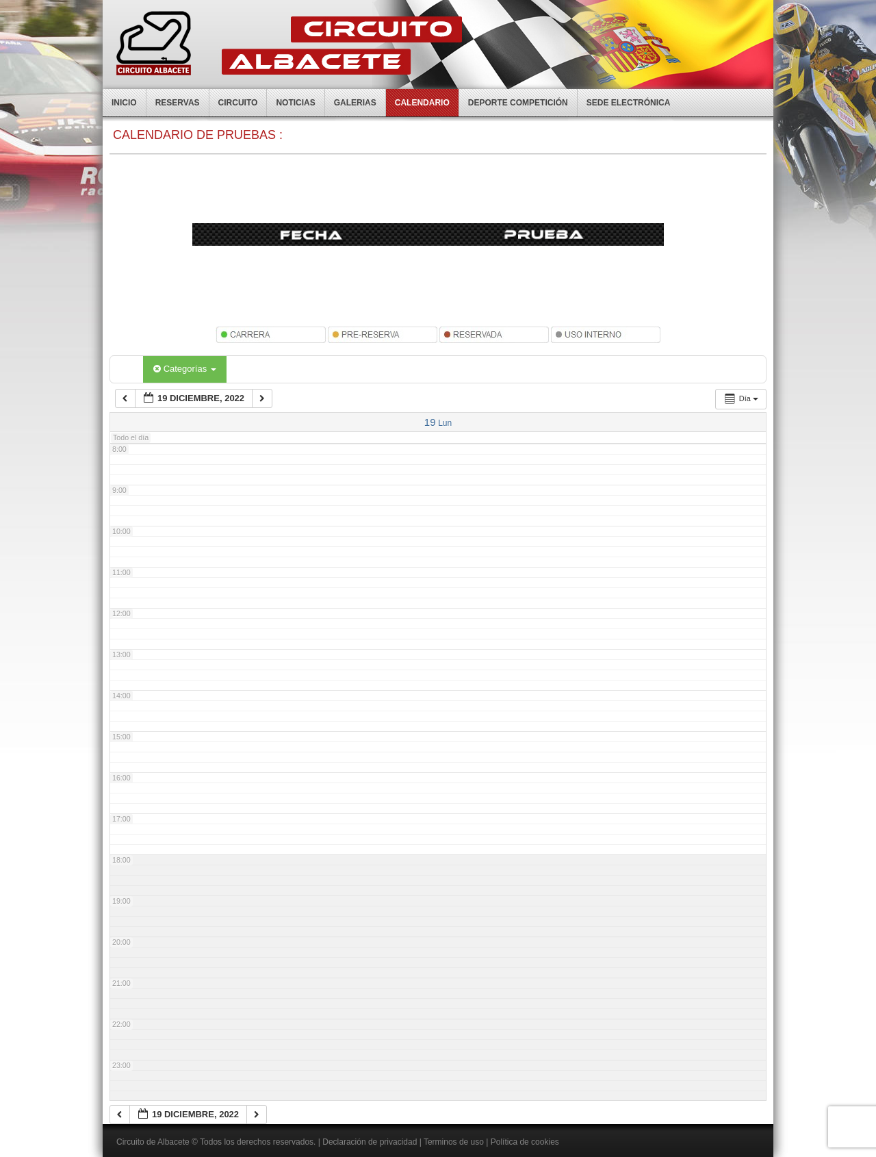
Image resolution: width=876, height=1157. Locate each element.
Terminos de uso (454, 1142)
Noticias (295, 102)
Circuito (238, 102)
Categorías (184, 369)
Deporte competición (518, 102)
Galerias (355, 102)
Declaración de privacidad (369, 1142)
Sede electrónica (629, 102)
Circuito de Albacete (153, 1142)
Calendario (422, 102)
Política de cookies (525, 1142)
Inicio (124, 102)
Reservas (177, 102)
